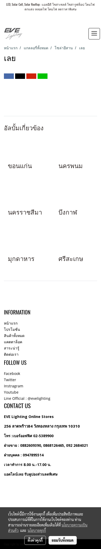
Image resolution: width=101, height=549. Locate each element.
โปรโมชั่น (12, 329)
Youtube (11, 392)
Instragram (13, 385)
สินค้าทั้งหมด (14, 335)
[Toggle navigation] (94, 33)
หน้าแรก (10, 323)
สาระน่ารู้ (11, 348)
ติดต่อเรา (11, 354)
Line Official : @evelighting (27, 398)
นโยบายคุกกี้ (37, 530)
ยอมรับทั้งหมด (63, 540)
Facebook (12, 373)
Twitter (10, 379)
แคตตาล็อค (13, 341)
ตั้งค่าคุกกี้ (35, 540)
